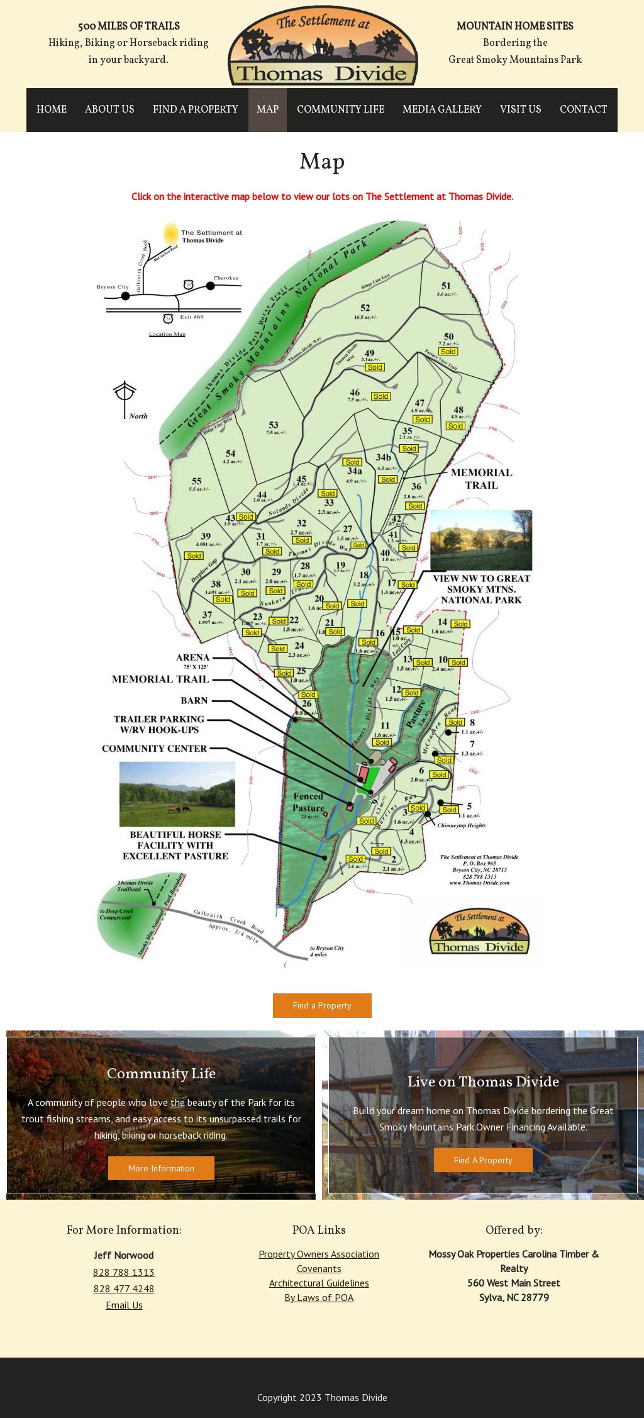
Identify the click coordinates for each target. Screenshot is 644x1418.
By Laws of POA (318, 1297)
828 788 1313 (124, 1272)
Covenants (319, 1268)
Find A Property (483, 1160)
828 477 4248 (124, 1288)
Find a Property (322, 1005)
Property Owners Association (318, 1254)
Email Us (124, 1304)
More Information (161, 1168)
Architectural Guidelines (319, 1282)
